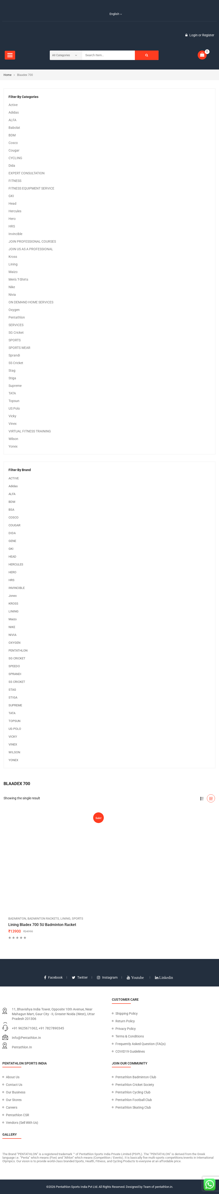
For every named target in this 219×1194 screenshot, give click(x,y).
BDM (12, 135)
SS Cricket (16, 363)
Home (7, 75)
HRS (12, 226)
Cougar (14, 150)
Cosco (13, 143)
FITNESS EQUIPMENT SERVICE (31, 188)
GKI (11, 196)
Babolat (14, 128)
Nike (12, 287)
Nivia (12, 294)
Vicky (12, 416)
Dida (12, 165)
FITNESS (15, 181)
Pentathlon (17, 317)
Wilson (13, 439)
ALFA (12, 120)
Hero (12, 219)
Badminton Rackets (43, 918)
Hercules (15, 211)
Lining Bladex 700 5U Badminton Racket (42, 924)
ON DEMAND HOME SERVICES (31, 302)
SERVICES (16, 325)
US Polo (14, 408)
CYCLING (15, 158)
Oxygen (14, 310)
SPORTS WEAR (19, 348)
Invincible (15, 234)
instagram (107, 977)
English (111, 14)
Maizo (13, 272)
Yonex (13, 446)
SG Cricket (16, 332)
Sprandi (14, 355)
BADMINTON (17, 918)
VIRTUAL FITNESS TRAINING (30, 431)
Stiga (12, 378)
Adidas (14, 112)
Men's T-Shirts (18, 279)
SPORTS (15, 340)
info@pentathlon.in (26, 1038)
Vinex (13, 424)
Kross (13, 257)
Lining (13, 264)
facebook (53, 977)
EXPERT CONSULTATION (27, 173)
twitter (80, 977)
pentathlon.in (22, 1047)
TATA (12, 393)
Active (13, 105)
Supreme (15, 386)
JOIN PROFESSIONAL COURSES (32, 241)
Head (12, 203)
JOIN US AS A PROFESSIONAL (31, 249)
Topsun (14, 401)
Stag (12, 370)
